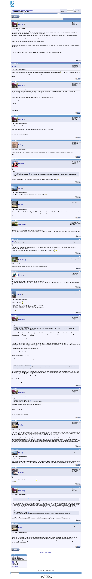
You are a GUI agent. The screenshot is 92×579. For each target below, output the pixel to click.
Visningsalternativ (75, 18)
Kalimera (21, 164)
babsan (19, 294)
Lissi (13, 241)
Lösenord (62, 11)
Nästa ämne (50, 552)
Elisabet (21, 24)
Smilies (13, 562)
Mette (20, 145)
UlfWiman (21, 224)
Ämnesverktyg (67, 18)
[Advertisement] (53, 4)
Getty (13, 66)
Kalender (59, 13)
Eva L (20, 204)
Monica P (21, 260)
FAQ (24, 13)
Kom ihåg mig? (77, 10)
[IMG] (13, 563)
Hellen (20, 275)
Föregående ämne (43, 552)
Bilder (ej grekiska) (29, 10)
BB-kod (13, 561)
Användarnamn (64, 9)
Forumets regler (15, 566)
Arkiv (77, 573)
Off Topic (23, 10)
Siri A (20, 188)
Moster (20, 472)
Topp (80, 573)
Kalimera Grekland (16, 10)
